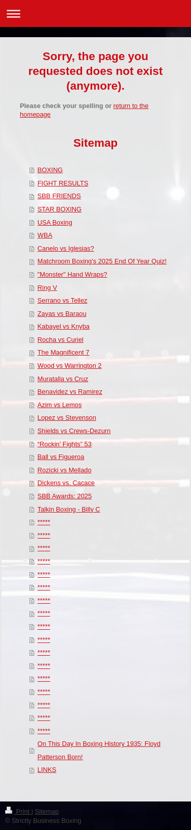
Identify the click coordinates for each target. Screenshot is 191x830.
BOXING (50, 170)
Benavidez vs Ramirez (70, 391)
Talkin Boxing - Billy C (69, 509)
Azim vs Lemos (60, 405)
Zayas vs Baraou (62, 313)
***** (44, 522)
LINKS (47, 769)
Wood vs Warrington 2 (70, 365)
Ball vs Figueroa (61, 457)
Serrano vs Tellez (63, 300)
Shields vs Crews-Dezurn (74, 431)
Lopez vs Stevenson (67, 417)
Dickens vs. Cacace (66, 483)
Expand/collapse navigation (95, 13)
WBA (45, 235)
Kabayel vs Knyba (64, 326)
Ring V (47, 287)
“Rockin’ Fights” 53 (65, 444)
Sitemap (47, 811)
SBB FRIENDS (59, 196)
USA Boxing (55, 222)
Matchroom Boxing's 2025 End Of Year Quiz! (102, 261)
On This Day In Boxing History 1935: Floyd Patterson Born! (99, 750)
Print (18, 811)
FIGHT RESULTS (63, 183)
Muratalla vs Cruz (63, 379)
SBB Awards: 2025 (65, 496)
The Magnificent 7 (64, 352)
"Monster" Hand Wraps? (72, 274)
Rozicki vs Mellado (65, 470)
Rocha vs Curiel (61, 339)
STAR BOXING (60, 209)
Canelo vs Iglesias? (66, 248)
